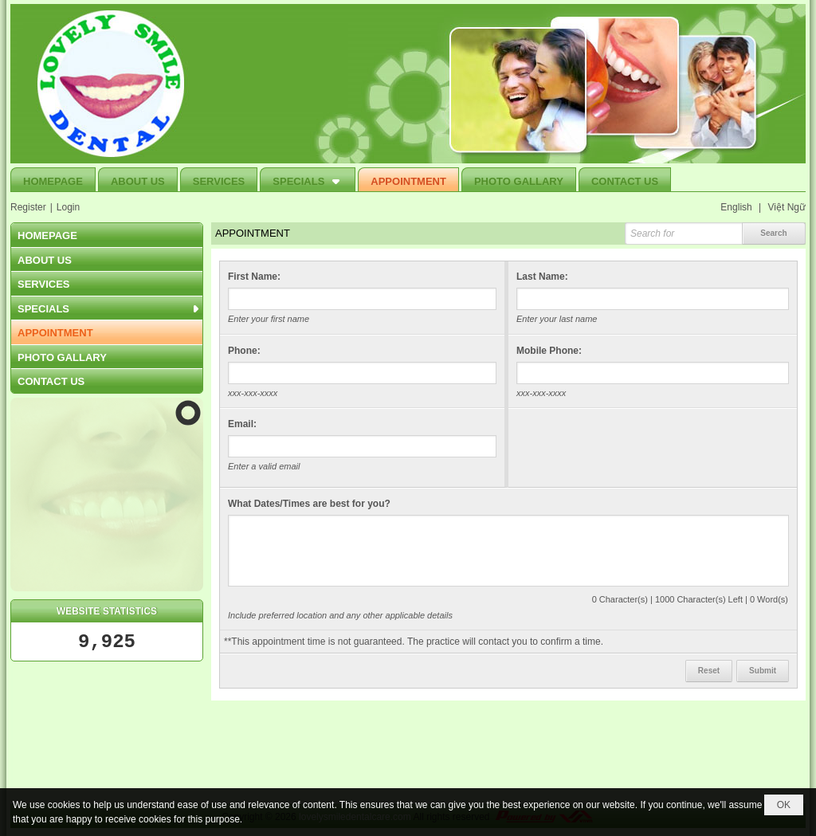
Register (28, 207)
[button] (307, 179)
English (735, 207)
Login (68, 207)
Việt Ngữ (787, 207)
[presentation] (637, 448)
